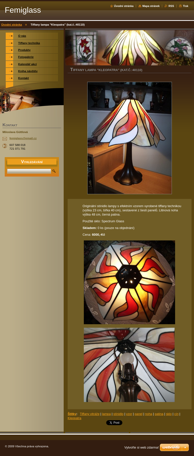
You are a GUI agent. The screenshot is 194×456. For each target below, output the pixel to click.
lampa (106, 414)
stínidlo (118, 414)
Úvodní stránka (124, 5)
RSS (171, 5)
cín (176, 414)
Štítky (72, 414)
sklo (169, 414)
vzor (129, 414)
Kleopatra (74, 418)
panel (138, 414)
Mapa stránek (151, 5)
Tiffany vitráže (89, 414)
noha (148, 414)
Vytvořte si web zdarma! (141, 447)
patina (159, 414)
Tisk (185, 5)
